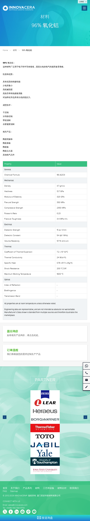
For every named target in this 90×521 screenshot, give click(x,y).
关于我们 (15, 488)
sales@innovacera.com (17, 505)
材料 (45, 16)
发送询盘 (45, 518)
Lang (81, 2)
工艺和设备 (48, 488)
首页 (5, 488)
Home (5, 50)
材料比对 (61, 488)
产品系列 (27, 488)
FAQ (5, 491)
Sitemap (14, 491)
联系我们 (74, 488)
